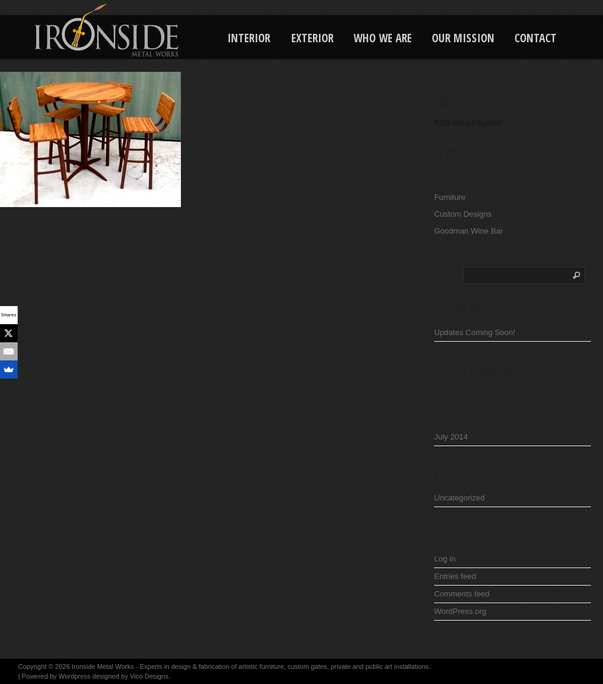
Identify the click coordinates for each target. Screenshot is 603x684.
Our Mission (463, 38)
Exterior (312, 38)
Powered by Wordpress (56, 676)
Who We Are (382, 38)
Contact (535, 38)
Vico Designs (149, 676)
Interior (248, 38)
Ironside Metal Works (103, 666)
